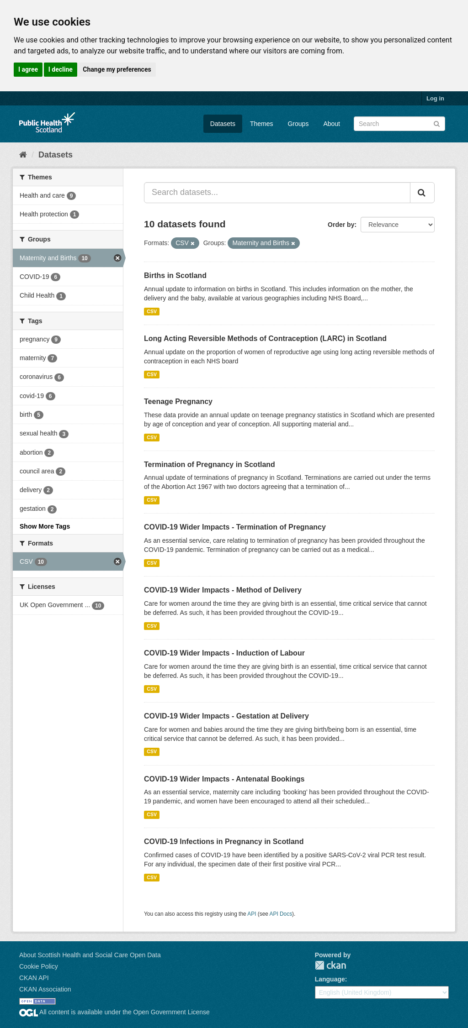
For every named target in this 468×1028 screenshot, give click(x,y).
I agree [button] (28, 69)
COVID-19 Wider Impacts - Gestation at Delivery (226, 716)
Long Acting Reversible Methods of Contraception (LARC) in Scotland (265, 338)
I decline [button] (60, 69)
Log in (435, 98)
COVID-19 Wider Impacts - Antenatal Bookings (224, 779)
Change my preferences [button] (117, 69)
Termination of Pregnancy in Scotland (209, 464)
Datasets (222, 123)
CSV (152, 311)
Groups (297, 123)
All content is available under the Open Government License (114, 1012)
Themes (261, 123)
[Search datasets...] (277, 192)
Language (330, 979)
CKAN (330, 965)
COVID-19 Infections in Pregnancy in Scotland (223, 841)
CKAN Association (45, 989)
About (331, 123)
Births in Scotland (175, 275)
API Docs (281, 914)
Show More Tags (45, 526)
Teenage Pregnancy (178, 401)
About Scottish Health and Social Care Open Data (90, 955)
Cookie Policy (38, 966)
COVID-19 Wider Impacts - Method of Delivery (223, 590)
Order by (341, 224)
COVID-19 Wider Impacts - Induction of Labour (224, 653)
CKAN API (34, 977)
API (251, 914)
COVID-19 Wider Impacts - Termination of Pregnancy (235, 527)
